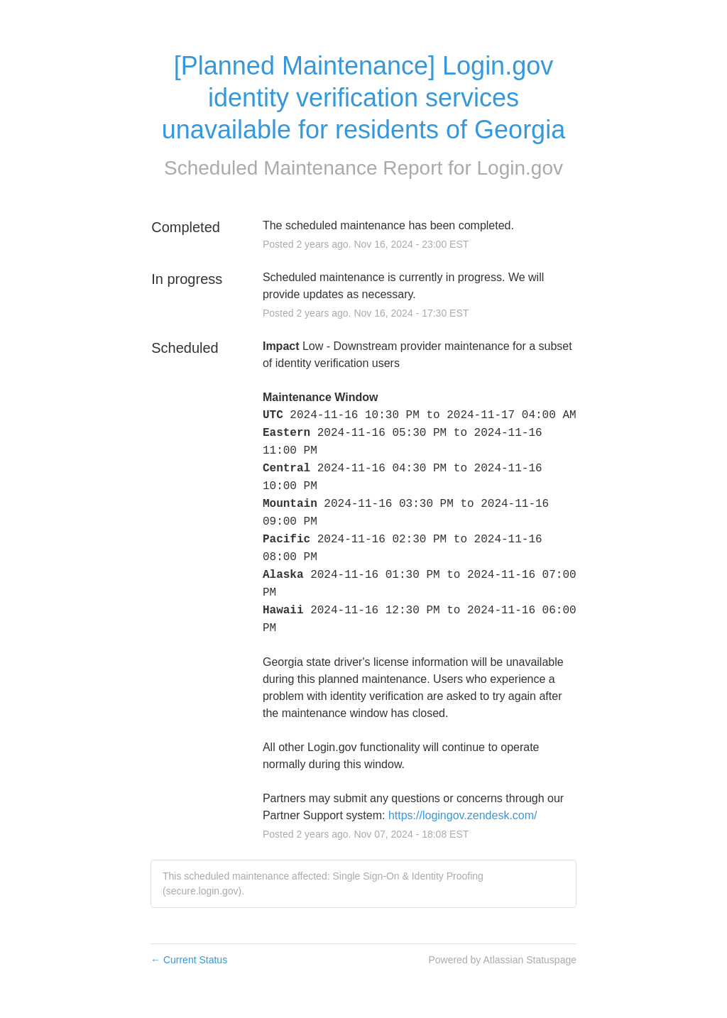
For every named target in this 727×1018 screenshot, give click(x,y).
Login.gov (520, 168)
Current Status (189, 959)
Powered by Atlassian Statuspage (502, 959)
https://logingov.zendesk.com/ (462, 815)
